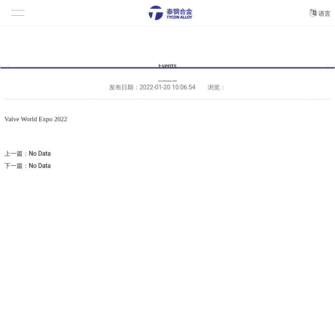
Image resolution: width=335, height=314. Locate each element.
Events (167, 66)
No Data (40, 153)
